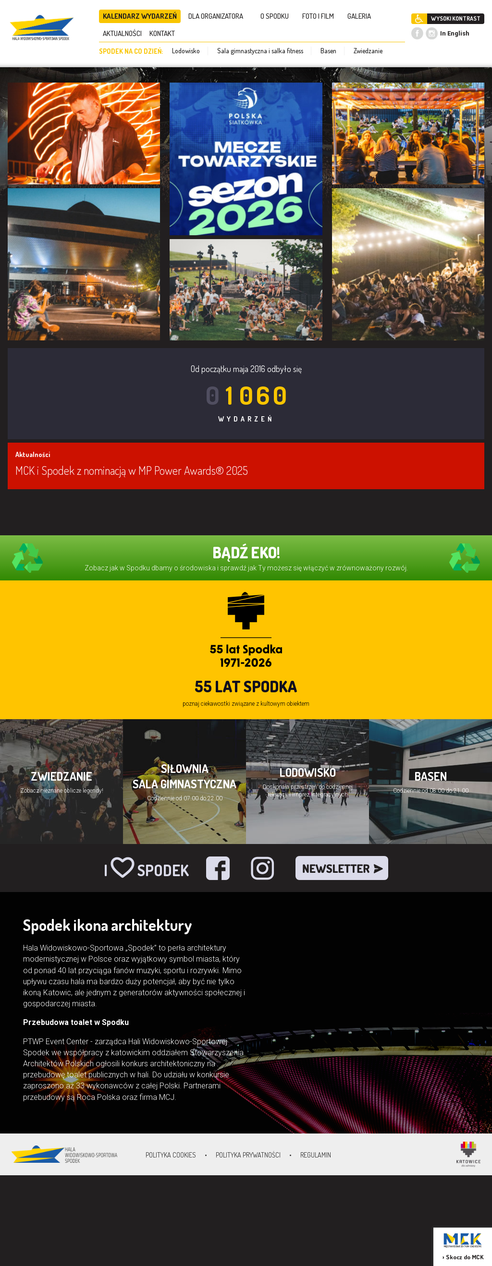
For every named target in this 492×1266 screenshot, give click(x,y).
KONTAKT (165, 33)
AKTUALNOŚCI (122, 33)
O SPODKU (277, 16)
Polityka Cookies (171, 1155)
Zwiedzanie (368, 51)
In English (454, 33)
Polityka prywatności (248, 1155)
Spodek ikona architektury (107, 925)
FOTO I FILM (321, 16)
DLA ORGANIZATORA (218, 16)
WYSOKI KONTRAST (455, 18)
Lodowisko (186, 51)
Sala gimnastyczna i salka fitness (260, 51)
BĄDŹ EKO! (246, 552)
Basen (328, 51)
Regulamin (315, 1155)
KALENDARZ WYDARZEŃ (140, 16)
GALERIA (362, 16)
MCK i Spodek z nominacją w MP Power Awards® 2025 (131, 470)
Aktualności (32, 454)
